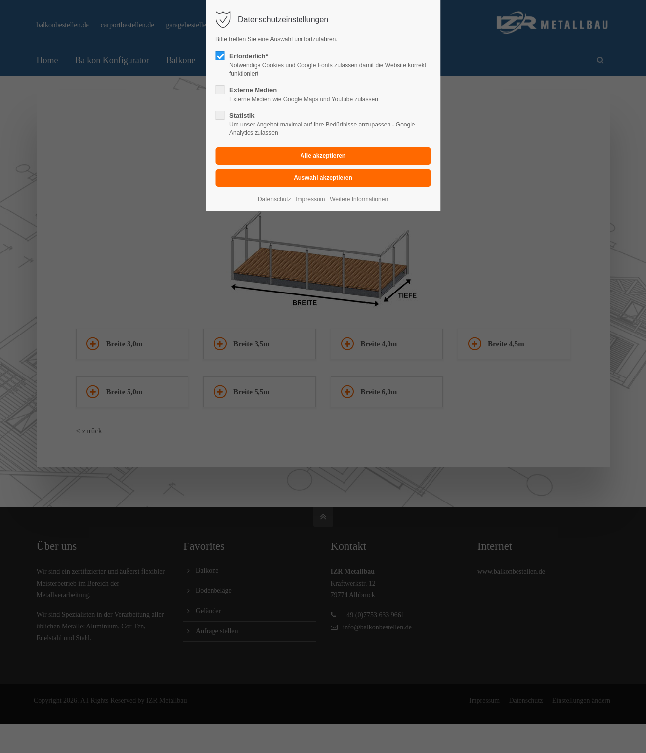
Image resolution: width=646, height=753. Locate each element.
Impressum (310, 199)
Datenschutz (274, 199)
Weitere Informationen (359, 199)
